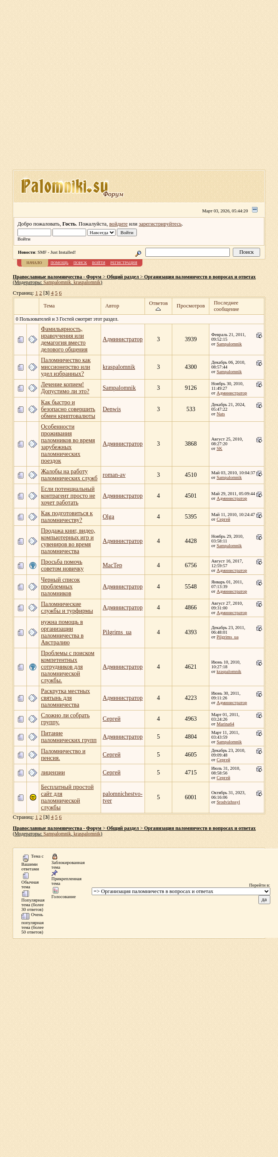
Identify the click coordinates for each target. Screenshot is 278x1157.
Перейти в (259, 885)
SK (220, 448)
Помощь (60, 263)
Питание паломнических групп (69, 736)
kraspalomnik (86, 282)
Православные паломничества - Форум (57, 277)
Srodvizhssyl (228, 802)
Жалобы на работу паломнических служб (69, 474)
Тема (49, 306)
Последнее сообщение (226, 306)
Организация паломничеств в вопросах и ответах (200, 277)
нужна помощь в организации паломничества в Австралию (62, 632)
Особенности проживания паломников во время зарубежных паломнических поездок (68, 443)
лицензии (53, 772)
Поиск (80, 263)
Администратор (123, 339)
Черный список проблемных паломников (60, 587)
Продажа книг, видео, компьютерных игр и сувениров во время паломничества (68, 541)
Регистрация (123, 263)
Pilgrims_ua (117, 632)
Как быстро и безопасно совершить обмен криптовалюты (68, 409)
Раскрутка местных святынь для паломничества (65, 698)
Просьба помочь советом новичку (62, 565)
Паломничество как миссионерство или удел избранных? (66, 367)
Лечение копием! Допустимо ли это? (65, 387)
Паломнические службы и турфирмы (67, 607)
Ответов (158, 306)
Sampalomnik (57, 282)
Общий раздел (123, 277)
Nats (221, 414)
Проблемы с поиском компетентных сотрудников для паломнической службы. (67, 667)
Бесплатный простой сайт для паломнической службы (67, 797)
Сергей (223, 519)
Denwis (112, 409)
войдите (118, 224)
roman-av (114, 475)
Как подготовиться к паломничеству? (67, 516)
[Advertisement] (133, 88)
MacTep (112, 565)
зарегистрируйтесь (160, 224)
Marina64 (225, 724)
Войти (98, 263)
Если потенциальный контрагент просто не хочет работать (68, 496)
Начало (34, 263)
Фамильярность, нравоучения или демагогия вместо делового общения (64, 339)
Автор (112, 306)
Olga (108, 516)
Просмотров (191, 306)
